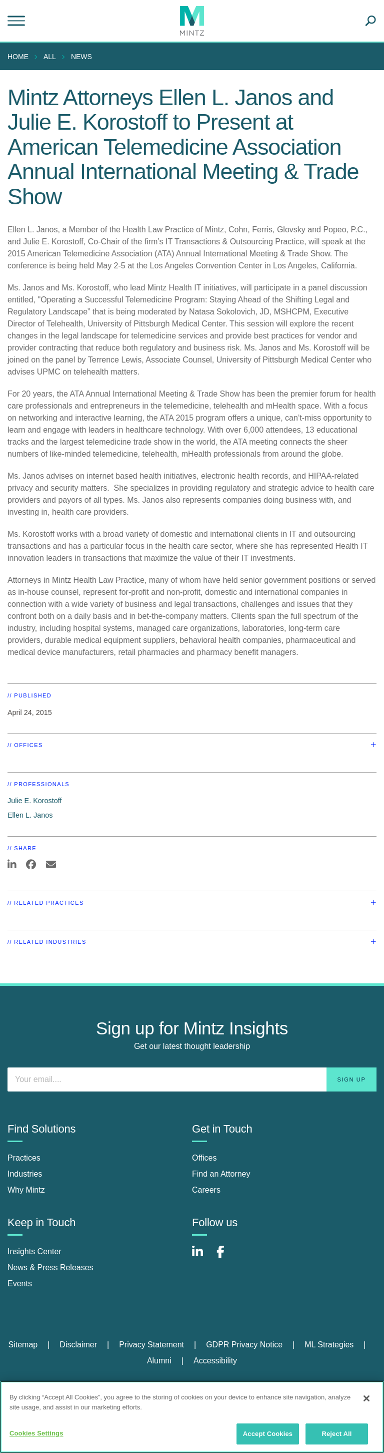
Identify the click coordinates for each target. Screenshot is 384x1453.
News (81, 57)
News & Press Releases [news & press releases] (51, 1267)
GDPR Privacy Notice (244, 1344)
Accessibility (215, 1360)
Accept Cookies (267, 1433)
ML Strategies (329, 1344)
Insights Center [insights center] (35, 1251)
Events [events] (20, 1283)
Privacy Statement (151, 1344)
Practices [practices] (24, 1158)
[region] (192, 1417)
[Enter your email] (192, 1079)
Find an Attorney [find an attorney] (221, 1174)
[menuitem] (21, 57)
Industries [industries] (25, 1174)
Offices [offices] (204, 1158)
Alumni (159, 1360)
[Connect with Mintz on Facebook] (226, 1257)
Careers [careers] (206, 1190)
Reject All (337, 1433)
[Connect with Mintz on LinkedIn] (202, 1257)
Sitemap (23, 1344)
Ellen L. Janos (30, 815)
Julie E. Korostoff (35, 801)
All (50, 57)
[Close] (367, 1398)
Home (18, 57)
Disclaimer (78, 1344)
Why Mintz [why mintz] (26, 1190)
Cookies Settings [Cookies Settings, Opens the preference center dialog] (37, 1433)
